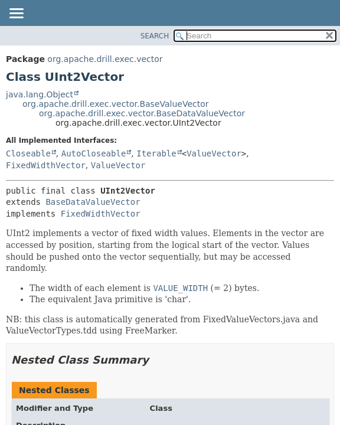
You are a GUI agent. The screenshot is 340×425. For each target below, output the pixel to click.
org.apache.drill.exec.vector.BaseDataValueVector (142, 113)
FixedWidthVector (46, 165)
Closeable (28, 153)
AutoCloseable (93, 153)
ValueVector (214, 153)
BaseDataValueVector (92, 202)
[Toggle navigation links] (16, 14)
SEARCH (154, 36)
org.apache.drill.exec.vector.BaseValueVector (115, 104)
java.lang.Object (39, 94)
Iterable (156, 153)
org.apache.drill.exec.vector (104, 59)
